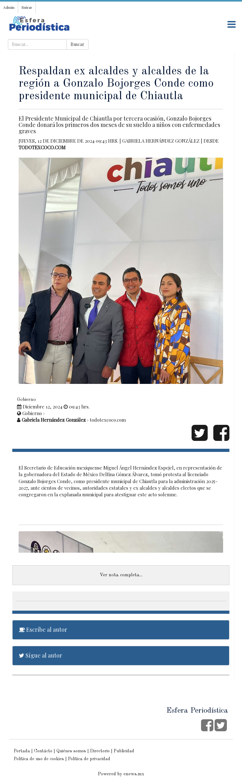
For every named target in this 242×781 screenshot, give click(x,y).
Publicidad (124, 751)
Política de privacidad (89, 759)
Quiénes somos (71, 751)
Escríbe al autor (43, 629)
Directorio (100, 751)
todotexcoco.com (42, 147)
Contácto (43, 751)
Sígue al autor (40, 655)
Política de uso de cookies (39, 759)
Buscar (77, 44)
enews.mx (134, 774)
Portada (22, 751)
